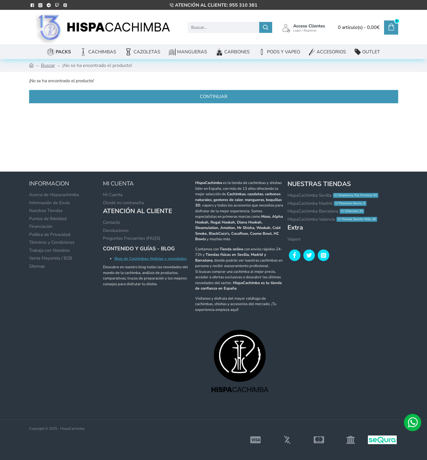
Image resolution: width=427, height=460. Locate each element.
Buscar (48, 65)
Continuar (213, 96)
